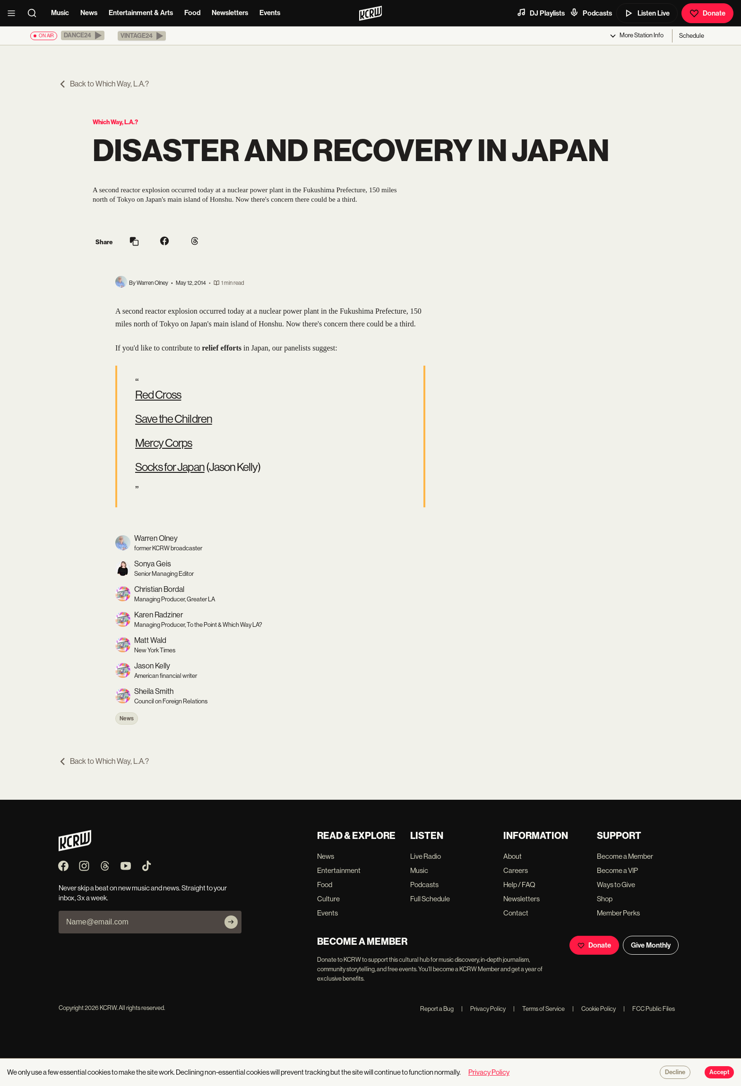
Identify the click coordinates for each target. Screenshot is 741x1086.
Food (192, 13)
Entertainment (339, 870)
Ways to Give (616, 885)
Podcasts (590, 12)
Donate (707, 13)
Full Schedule (430, 899)
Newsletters (230, 13)
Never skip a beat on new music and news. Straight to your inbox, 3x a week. (143, 893)
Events (269, 13)
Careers (515, 870)
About (512, 856)
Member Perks (618, 913)
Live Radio (425, 856)
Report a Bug (437, 1008)
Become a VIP (617, 870)
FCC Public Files (649, 1008)
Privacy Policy (483, 1008)
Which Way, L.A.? (115, 122)
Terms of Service (539, 1008)
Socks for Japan (170, 467)
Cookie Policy (594, 1008)
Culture (328, 899)
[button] (82, 35)
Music (60, 13)
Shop (604, 899)
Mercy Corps (163, 442)
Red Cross (158, 394)
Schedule (691, 35)
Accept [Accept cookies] (719, 1072)
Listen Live (647, 13)
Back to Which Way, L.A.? (104, 83)
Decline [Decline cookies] (675, 1072)
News (88, 13)
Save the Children (173, 418)
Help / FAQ (519, 885)
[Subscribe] (231, 922)
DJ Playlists (541, 12)
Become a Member (625, 856)
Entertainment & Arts (141, 13)
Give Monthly (651, 945)
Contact (515, 913)
